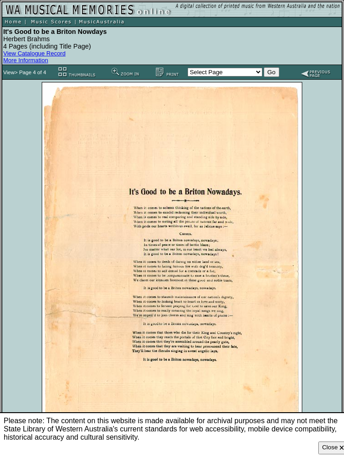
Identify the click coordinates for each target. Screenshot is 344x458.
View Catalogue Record (34, 53)
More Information (25, 60)
